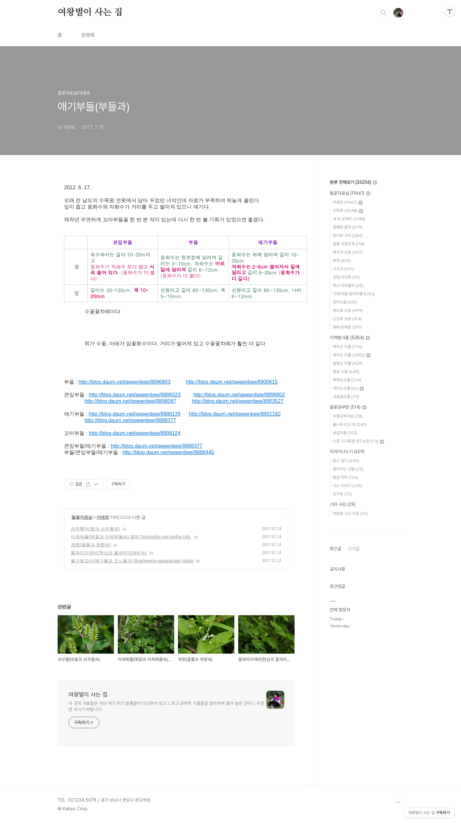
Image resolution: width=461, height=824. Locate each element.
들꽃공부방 (348, 407)
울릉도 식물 (348, 363)
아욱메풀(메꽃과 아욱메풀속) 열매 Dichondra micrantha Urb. (131, 536)
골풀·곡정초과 (349, 243)
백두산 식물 (347, 346)
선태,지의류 (346, 277)
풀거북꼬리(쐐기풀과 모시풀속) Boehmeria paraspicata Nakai (132, 560)
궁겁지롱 (345, 432)
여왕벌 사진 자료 (350, 513)
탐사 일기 (346, 460)
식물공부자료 (347, 416)
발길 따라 (345, 477)
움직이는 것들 (348, 469)
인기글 (354, 548)
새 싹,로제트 (349, 218)
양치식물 (345, 302)
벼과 (342, 260)
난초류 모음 (347, 318)
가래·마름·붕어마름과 (354, 293)
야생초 (102, 517)
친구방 (342, 494)
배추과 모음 (348, 252)
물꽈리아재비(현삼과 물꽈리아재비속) (109, 552)
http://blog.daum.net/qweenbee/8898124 (134, 433)
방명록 (88, 35)
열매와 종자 (347, 227)
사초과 (343, 268)
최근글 (335, 548)
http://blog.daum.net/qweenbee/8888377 (130, 420)
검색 (383, 13)
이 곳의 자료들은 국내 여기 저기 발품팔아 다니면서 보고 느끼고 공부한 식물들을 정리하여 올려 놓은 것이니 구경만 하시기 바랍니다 (166, 706)
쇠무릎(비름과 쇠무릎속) (95, 528)
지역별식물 (350, 337)
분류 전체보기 (353, 182)
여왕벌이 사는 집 (90, 12)
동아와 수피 (348, 235)
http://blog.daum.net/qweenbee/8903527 (237, 401)
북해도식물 (347, 380)
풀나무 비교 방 (350, 424)
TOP (398, 802)
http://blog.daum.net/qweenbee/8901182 (234, 414)
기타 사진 (342, 504)
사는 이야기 (347, 485)
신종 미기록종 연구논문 (358, 441)
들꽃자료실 (81, 517)
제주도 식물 (351, 355)
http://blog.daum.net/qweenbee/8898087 (130, 401)
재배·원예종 (347, 327)
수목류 (348, 210)
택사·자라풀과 (348, 285)
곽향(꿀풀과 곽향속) (91, 544)
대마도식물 (348, 388)
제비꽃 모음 (348, 310)
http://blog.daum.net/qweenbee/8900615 (232, 382)
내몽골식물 (346, 396)
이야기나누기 (347, 451)
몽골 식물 (346, 371)
